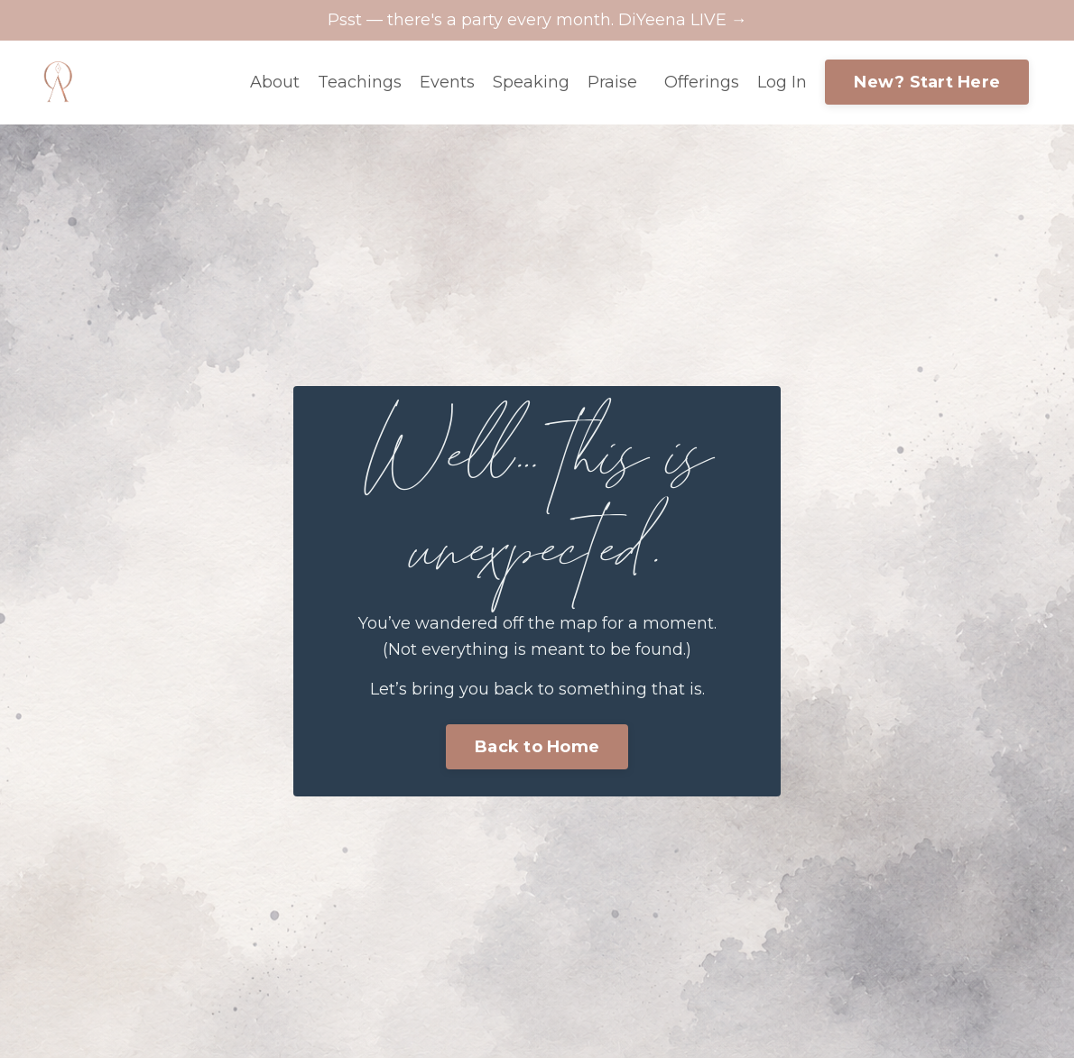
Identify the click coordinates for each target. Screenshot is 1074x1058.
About (275, 82)
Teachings (360, 82)
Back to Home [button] (537, 747)
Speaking (531, 82)
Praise (612, 82)
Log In (782, 82)
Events (447, 82)
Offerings (701, 82)
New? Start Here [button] (927, 82)
